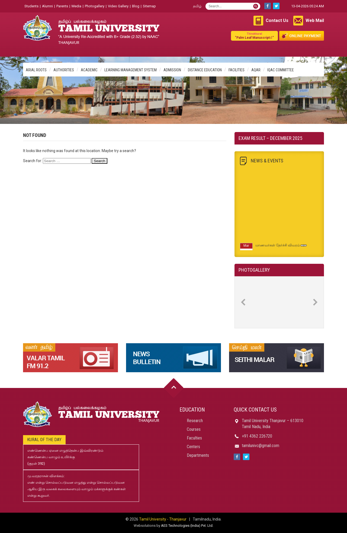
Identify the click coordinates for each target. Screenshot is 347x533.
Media (76, 6)
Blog (135, 6)
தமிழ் (197, 6)
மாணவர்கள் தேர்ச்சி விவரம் (277, 247)
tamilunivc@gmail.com (260, 445)
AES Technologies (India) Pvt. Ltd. (187, 526)
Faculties (194, 438)
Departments (198, 455)
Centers (193, 446)
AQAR (256, 70)
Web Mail (315, 20)
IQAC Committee (280, 70)
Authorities (63, 70)
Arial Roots (36, 70)
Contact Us (277, 20)
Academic (89, 70)
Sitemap (149, 6)
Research (195, 420)
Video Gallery (118, 6)
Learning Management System (130, 70)
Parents (62, 6)
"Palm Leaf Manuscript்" (254, 36)
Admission (172, 70)
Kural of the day (44, 439)
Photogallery (94, 6)
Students (31, 6)
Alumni (47, 6)
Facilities (237, 70)
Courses (194, 429)
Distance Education (205, 70)
